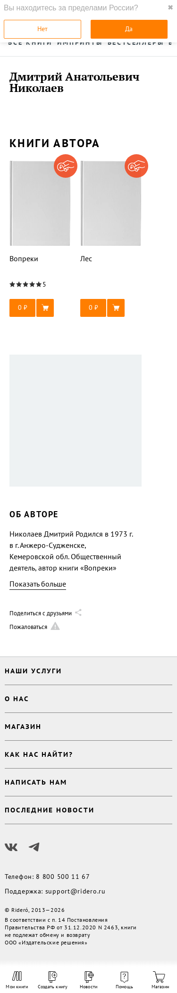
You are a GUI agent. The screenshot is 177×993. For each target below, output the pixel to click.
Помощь (124, 981)
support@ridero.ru (75, 891)
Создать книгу (53, 980)
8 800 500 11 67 (63, 876)
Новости (88, 980)
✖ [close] (170, 7)
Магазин (160, 980)
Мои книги (17, 980)
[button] (40, 308)
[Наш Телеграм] (34, 847)
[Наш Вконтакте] (11, 847)
